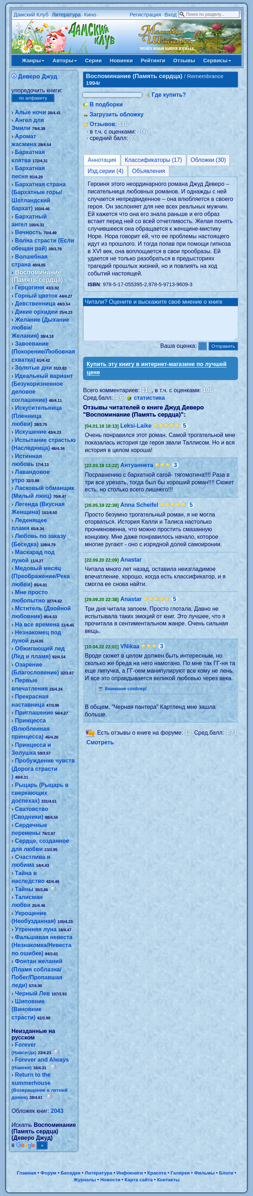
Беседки (71, 1173)
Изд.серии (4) (105, 171)
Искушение (31, 432)
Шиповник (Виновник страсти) (27, 1009)
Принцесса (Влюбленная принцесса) (30, 728)
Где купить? (169, 95)
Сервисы (217, 60)
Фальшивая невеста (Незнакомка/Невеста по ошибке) (41, 945)
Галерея (180, 1173)
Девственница (35, 304)
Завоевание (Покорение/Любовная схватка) (43, 352)
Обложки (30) (208, 160)
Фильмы (204, 1173)
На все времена (37, 624)
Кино (90, 14)
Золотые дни (33, 368)
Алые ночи (30, 112)
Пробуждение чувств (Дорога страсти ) (43, 769)
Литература (66, 14)
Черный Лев (32, 993)
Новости (110, 1179)
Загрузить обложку (117, 114)
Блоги (226, 1173)
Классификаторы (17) (153, 160)
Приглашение (34, 713)
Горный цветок (36, 296)
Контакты (168, 1179)
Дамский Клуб (31, 14)
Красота (156, 1173)
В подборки (106, 104)
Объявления (148, 171)
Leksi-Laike (135, 432)
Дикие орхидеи (36, 312)
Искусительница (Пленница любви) (36, 416)
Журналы (84, 1179)
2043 (57, 1111)
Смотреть (100, 749)
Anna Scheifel (139, 511)
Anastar (131, 566)
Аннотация (102, 160)
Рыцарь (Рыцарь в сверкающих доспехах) (40, 793)
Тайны (24, 889)
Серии (93, 60)
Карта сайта (138, 1179)
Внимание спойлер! (126, 695)
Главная (26, 1173)
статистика (149, 404)
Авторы (65, 60)
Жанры (33, 60)
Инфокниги (130, 1173)
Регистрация (145, 14)
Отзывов (102, 124)
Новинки (121, 60)
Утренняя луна (36, 929)
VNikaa (129, 653)
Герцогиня (29, 287)
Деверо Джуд (38, 76)
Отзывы (184, 60)
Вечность (28, 232)
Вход (170, 14)
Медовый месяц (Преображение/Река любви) (40, 576)
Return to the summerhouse (39, 1086)
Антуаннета (136, 472)
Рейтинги (153, 60)
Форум (48, 1173)
